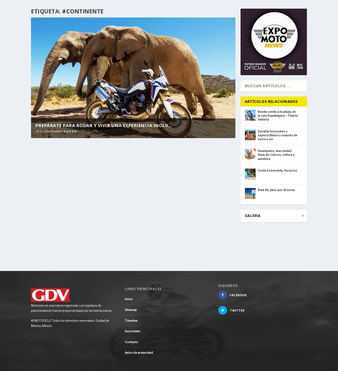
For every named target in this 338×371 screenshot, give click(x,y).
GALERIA (253, 216)
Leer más (46, 248)
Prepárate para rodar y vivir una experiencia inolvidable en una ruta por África (76, 212)
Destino (56, 131)
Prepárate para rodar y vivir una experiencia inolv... (103, 125)
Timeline (131, 320)
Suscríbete (132, 331)
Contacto (131, 342)
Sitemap (131, 310)
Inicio (129, 299)
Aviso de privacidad (139, 352)
